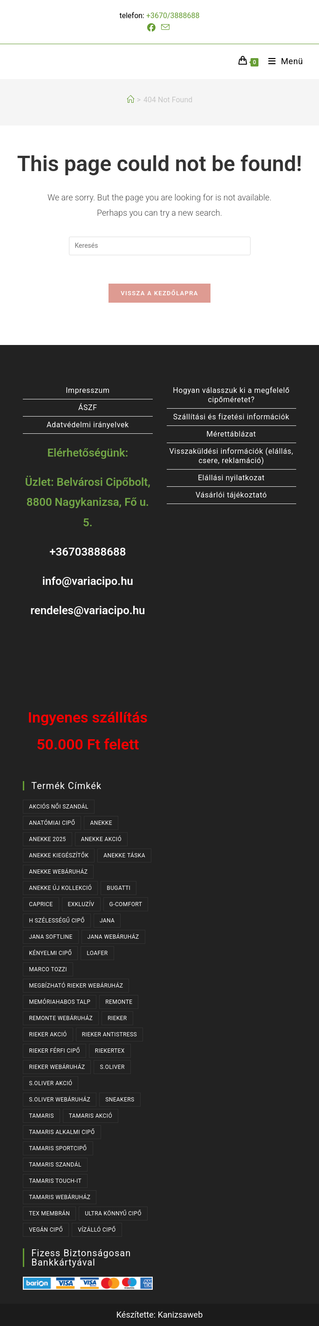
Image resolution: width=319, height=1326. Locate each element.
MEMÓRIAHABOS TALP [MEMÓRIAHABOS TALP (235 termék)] (59, 1002)
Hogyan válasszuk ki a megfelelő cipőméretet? (231, 395)
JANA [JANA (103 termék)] (107, 920)
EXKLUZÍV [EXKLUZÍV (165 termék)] (81, 904)
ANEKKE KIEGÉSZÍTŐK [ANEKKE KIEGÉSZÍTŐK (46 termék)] (58, 855)
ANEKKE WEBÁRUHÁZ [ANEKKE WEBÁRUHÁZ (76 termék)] (58, 872)
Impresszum (87, 390)
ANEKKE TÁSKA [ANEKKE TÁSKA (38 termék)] (124, 855)
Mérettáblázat (231, 434)
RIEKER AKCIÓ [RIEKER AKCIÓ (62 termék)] (48, 1034)
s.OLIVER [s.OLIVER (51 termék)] (112, 1067)
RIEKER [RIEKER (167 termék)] (117, 1018)
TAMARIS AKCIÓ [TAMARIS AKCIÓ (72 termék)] (90, 1116)
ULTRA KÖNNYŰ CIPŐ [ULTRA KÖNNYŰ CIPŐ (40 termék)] (113, 1213)
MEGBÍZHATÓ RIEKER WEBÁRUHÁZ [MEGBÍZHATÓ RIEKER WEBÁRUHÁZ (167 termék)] (76, 985)
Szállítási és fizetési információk (231, 416)
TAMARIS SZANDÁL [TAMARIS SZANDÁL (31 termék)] (55, 1164)
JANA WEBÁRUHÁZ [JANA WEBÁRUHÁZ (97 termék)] (113, 937)
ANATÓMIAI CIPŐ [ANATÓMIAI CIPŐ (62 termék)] (52, 823)
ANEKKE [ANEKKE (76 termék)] (101, 823)
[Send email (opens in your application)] (165, 27)
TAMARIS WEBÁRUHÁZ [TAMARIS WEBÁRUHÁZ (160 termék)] (59, 1197)
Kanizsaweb (180, 1314)
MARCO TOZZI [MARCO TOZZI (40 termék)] (48, 969)
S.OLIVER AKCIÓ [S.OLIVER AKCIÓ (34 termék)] (50, 1083)
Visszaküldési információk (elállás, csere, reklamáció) (231, 456)
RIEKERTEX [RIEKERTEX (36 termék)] (110, 1051)
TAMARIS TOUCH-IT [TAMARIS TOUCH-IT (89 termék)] (55, 1181)
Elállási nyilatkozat (231, 477)
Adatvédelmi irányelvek (88, 424)
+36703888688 (87, 551)
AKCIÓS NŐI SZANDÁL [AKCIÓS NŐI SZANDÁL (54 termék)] (58, 806)
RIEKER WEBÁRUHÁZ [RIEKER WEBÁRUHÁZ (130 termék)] (57, 1067)
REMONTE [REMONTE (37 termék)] (118, 1002)
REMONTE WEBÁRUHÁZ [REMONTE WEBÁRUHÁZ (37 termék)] (61, 1018)
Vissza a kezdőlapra (159, 293)
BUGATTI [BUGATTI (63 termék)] (118, 888)
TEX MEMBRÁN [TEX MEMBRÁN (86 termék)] (49, 1213)
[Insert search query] (160, 246)
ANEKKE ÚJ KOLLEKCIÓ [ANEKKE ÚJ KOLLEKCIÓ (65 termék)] (60, 888)
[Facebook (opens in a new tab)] (152, 28)
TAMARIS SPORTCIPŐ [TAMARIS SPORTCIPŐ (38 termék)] (58, 1148)
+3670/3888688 (173, 15)
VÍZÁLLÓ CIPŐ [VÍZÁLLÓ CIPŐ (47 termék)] (96, 1230)
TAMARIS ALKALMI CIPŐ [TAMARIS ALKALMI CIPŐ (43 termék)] (62, 1132)
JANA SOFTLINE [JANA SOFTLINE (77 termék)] (50, 937)
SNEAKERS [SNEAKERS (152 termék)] (119, 1099)
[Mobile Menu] (282, 61)
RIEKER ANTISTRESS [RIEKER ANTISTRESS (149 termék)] (109, 1034)
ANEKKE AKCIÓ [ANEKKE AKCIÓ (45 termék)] (101, 839)
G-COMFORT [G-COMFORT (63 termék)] (126, 904)
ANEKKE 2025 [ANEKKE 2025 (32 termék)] (47, 839)
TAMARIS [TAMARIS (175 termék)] (41, 1116)
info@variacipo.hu (87, 581)
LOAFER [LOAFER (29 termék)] (97, 953)
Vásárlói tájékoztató (231, 495)
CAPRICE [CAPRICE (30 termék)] (41, 904)
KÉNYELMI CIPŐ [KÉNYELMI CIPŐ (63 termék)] (50, 953)
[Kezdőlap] (130, 99)
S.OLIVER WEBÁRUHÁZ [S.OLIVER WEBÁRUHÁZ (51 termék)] (59, 1099)
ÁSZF (87, 407)
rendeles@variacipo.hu (87, 610)
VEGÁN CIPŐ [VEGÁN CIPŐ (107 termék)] (46, 1230)
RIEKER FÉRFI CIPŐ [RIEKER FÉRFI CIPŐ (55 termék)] (54, 1051)
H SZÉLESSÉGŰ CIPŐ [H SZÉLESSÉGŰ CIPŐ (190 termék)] (57, 920)
